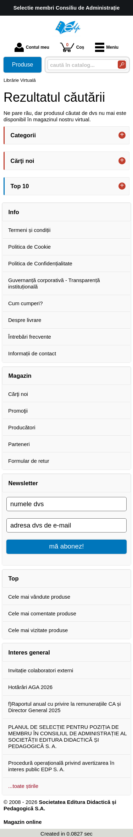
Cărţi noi (18, 394)
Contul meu (32, 47)
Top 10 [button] (20, 186)
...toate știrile (23, 786)
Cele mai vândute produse (39, 597)
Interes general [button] (29, 652)
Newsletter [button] (23, 483)
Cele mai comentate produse (42, 613)
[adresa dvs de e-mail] (66, 525)
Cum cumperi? (25, 303)
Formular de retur (28, 461)
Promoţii (18, 411)
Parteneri (19, 444)
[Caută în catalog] (122, 64)
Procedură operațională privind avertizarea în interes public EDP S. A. (61, 766)
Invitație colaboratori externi (40, 670)
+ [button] (122, 135)
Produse (22, 65)
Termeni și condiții (29, 230)
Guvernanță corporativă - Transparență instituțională (54, 283)
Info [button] (14, 212)
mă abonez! (66, 546)
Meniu (107, 47)
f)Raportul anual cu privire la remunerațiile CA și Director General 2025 (64, 707)
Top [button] (14, 578)
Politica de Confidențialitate (40, 263)
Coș (72, 47)
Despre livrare (24, 320)
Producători (21, 427)
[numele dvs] (66, 504)
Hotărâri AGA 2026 (30, 687)
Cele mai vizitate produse (38, 630)
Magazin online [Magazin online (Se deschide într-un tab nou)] (23, 822)
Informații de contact (32, 353)
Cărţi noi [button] (22, 161)
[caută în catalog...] (79, 64)
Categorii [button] (23, 135)
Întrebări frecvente (29, 337)
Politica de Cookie (29, 247)
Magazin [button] (20, 375)
